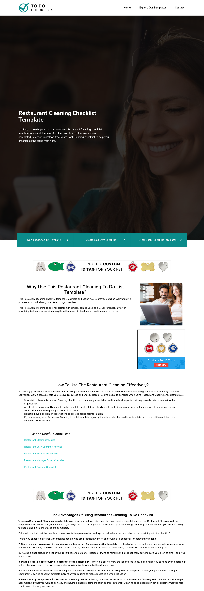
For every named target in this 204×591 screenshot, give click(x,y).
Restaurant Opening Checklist (40, 466)
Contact (179, 8)
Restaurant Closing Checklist (39, 439)
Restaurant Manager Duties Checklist (44, 459)
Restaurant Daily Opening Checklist (43, 446)
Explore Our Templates (152, 8)
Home (127, 8)
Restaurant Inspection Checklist (41, 453)
